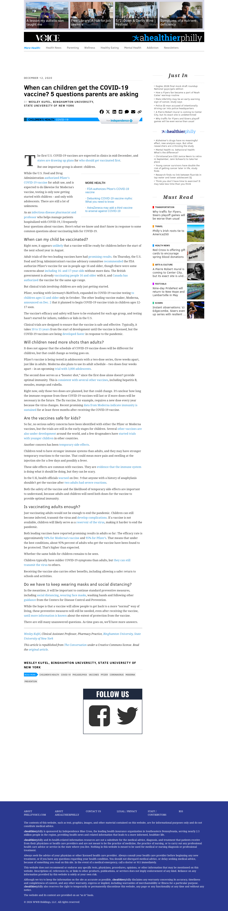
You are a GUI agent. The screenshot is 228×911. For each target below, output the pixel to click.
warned (64, 478)
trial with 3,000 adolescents (73, 368)
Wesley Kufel (32, 634)
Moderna (130, 674)
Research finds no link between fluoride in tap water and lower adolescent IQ (177, 176)
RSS (181, 811)
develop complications (92, 517)
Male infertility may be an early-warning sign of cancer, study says (177, 100)
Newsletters (171, 47)
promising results (100, 256)
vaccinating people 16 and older (75, 275)
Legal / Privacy (127, 811)
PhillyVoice (47, 38)
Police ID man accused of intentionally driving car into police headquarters (176, 107)
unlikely (57, 245)
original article (38, 649)
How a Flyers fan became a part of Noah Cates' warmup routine (177, 94)
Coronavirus (117, 674)
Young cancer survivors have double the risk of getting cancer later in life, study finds (177, 168)
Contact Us (93, 811)
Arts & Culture (164, 264)
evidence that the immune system (119, 467)
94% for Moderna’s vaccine (61, 538)
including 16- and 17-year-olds (64, 271)
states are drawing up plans (55, 160)
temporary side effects (74, 444)
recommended (113, 261)
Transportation (164, 207)
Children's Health (41, 119)
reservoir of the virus (90, 522)
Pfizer (104, 674)
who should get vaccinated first (99, 160)
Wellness (89, 47)
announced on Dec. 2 (37, 302)
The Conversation (75, 645)
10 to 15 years (40, 329)
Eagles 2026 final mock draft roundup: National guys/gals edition (176, 87)
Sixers (159, 302)
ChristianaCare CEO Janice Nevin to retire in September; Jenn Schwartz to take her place (178, 159)
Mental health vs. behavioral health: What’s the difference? (174, 151)
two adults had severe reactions (85, 482)
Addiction (152, 47)
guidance (30, 600)
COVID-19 (62, 119)
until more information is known (45, 615)
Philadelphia (80, 674)
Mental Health (132, 47)
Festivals (160, 283)
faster (81, 334)
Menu (29, 38)
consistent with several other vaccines (83, 380)
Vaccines (94, 674)
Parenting (73, 47)
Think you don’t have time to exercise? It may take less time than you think (177, 182)
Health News (53, 47)
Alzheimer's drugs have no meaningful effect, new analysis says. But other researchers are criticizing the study (176, 143)
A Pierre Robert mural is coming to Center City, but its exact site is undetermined (178, 113)
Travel (159, 226)
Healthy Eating (110, 47)
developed (69, 334)
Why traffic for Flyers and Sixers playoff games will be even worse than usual (176, 120)
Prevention (31, 681)
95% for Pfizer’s (96, 538)
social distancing (48, 595)
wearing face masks (73, 595)
